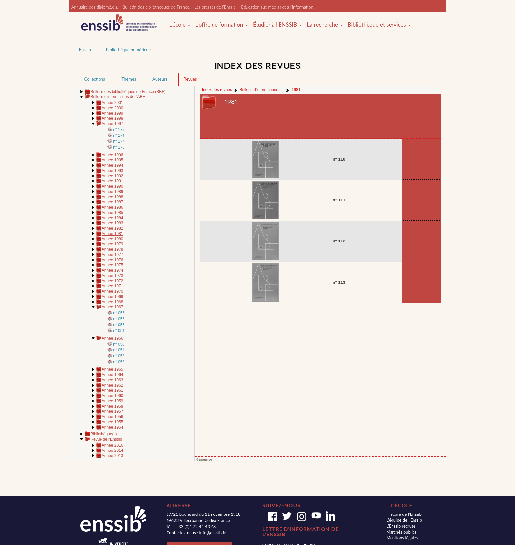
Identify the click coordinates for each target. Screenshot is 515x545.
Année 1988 (112, 197)
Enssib (85, 49)
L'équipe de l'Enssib (404, 520)
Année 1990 (112, 186)
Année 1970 (112, 291)
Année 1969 (112, 296)
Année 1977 (112, 254)
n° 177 (118, 141)
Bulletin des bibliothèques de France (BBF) (127, 91)
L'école (179, 24)
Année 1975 (112, 265)
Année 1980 (112, 239)
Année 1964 (112, 374)
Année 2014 (112, 450)
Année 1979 (112, 244)
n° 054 (118, 330)
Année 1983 (112, 223)
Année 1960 (112, 395)
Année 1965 (112, 369)
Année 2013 (112, 455)
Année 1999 (112, 113)
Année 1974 (112, 270)
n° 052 (118, 356)
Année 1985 (112, 212)
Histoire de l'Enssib (404, 514)
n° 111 (339, 200)
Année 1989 (112, 191)
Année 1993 (112, 170)
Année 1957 (112, 411)
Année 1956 (112, 416)
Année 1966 (112, 338)
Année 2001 (112, 102)
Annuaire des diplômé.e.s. (94, 7)
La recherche (325, 24)
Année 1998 (112, 118)
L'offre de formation (221, 24)
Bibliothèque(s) (103, 434)
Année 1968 (112, 302)
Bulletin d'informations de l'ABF (117, 96)
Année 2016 (112, 445)
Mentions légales (402, 537)
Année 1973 (112, 275)
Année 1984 (112, 218)
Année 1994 (112, 165)
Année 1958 (112, 406)
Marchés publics (401, 532)
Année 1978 (112, 249)
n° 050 (118, 344)
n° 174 (118, 135)
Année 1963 (112, 380)
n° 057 (118, 325)
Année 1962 (112, 385)
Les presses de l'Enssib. (215, 7)
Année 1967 (112, 307)
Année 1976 (112, 260)
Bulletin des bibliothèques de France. (156, 7)
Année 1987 (112, 202)
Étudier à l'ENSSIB (277, 24)
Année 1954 (112, 427)
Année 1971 (112, 286)
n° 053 (118, 362)
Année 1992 (112, 176)
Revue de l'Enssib (106, 439)
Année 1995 (112, 160)
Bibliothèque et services (379, 24)
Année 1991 (112, 181)
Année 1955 (112, 422)
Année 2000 (112, 108)
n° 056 (118, 319)
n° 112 (339, 241)
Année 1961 (112, 390)
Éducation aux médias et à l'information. (277, 7)
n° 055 (118, 313)
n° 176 (118, 147)
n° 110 (339, 159)
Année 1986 (112, 207)
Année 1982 (112, 228)
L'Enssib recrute (400, 526)
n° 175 (118, 129)
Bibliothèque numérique (128, 49)
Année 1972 (112, 281)
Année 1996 (112, 155)
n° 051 (118, 350)
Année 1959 (112, 401)
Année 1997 (112, 123)
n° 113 (339, 282)
